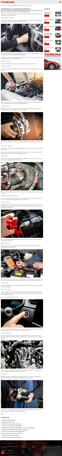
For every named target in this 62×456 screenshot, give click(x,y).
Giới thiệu (34, 446)
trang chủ (3, 5)
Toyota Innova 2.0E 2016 (48, 41)
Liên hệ (33, 447)
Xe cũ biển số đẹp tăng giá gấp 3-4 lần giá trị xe (12, 424)
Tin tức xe (23, 447)
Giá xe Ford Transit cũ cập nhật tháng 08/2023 (11, 425)
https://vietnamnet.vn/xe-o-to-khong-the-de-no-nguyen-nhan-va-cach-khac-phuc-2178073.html (23, 413)
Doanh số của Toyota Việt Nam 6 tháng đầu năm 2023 (13, 431)
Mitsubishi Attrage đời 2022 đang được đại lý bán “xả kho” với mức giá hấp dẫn (18, 427)
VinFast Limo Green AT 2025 (49, 20)
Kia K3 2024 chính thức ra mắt (8, 422)
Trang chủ (23, 446)
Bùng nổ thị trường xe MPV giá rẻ (9, 420)
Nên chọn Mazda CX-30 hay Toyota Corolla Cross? (12, 433)
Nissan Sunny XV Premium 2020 (47, 13)
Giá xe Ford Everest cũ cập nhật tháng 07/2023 (11, 437)
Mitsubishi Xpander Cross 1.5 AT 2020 (48, 34)
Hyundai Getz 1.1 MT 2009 (48, 48)
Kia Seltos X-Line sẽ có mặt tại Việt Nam (10, 435)
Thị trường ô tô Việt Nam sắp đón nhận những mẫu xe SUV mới (15, 429)
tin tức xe (8, 5)
